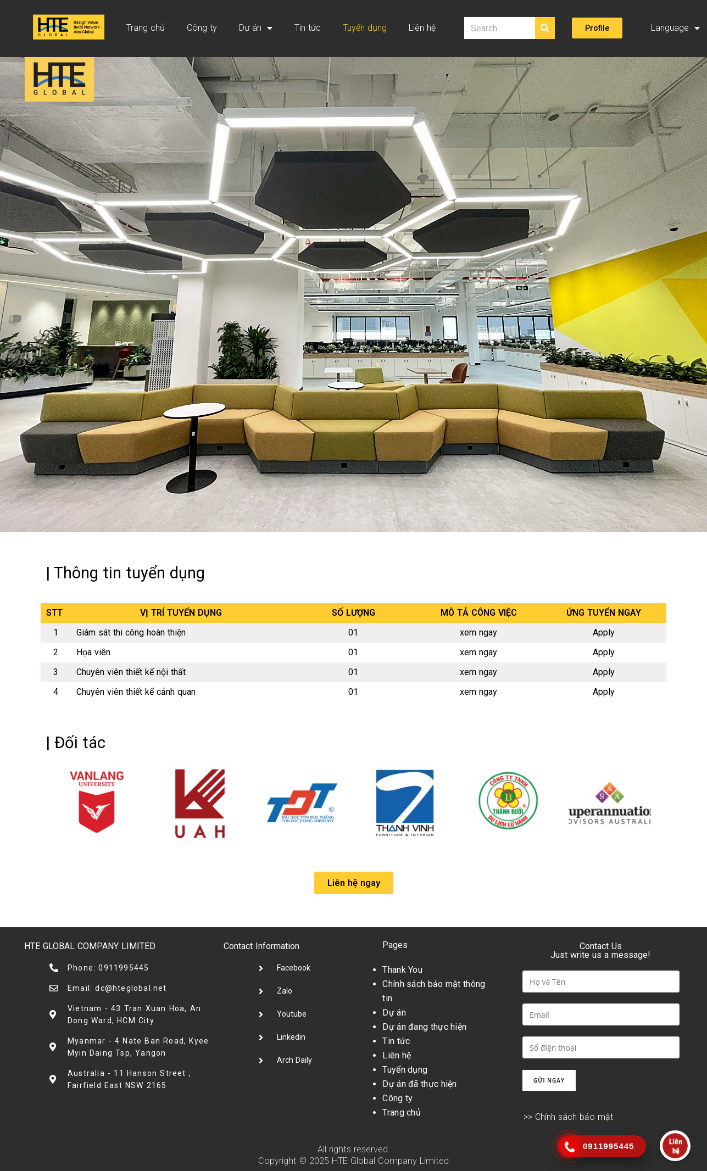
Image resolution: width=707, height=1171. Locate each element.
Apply (604, 632)
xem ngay (478, 632)
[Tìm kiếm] (545, 28)
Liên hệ (422, 28)
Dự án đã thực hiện (419, 1084)
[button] (597, 28)
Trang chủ (145, 28)
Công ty (202, 28)
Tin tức (307, 28)
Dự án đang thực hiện (424, 1027)
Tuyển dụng (365, 28)
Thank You (402, 969)
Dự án (255, 28)
